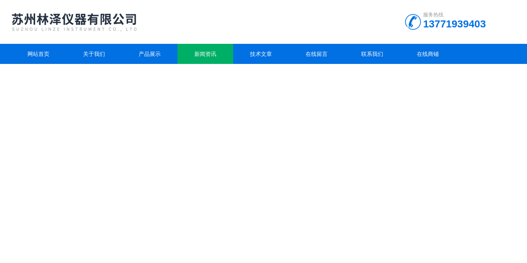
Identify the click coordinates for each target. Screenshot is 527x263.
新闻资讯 (205, 54)
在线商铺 (428, 54)
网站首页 (38, 54)
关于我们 (94, 54)
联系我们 (372, 54)
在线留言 (317, 54)
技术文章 (261, 54)
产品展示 (150, 54)
